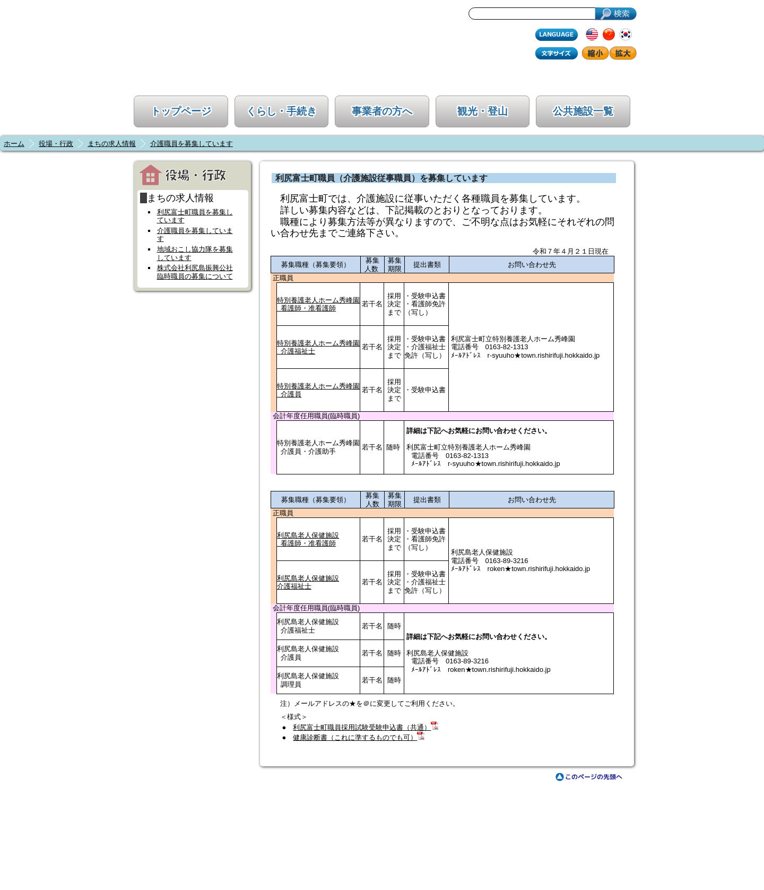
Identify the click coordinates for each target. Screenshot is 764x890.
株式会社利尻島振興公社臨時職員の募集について (195, 272)
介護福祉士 (294, 586)
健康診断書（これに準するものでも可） (355, 737)
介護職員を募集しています (191, 144)
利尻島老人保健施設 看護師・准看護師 (308, 539)
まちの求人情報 (112, 144)
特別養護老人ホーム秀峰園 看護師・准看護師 (318, 304)
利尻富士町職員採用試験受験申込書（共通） (362, 727)
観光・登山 (482, 111)
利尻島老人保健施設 (308, 578)
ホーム (14, 144)
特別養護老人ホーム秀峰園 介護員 (318, 390)
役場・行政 (56, 144)
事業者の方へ (382, 111)
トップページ (181, 111)
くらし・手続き (281, 111)
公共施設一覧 (583, 111)
